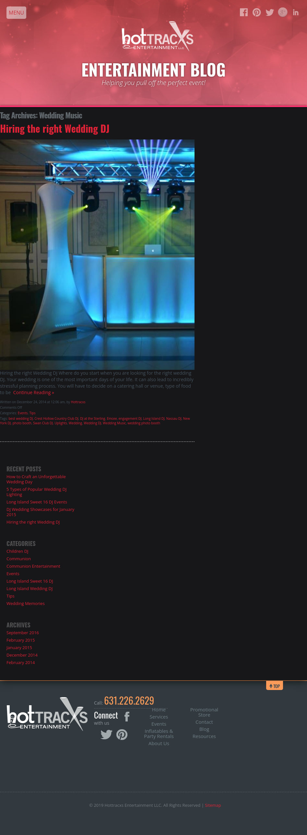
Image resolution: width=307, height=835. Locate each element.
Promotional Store (204, 712)
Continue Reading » (32, 392)
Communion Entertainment (33, 566)
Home (159, 709)
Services (159, 716)
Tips (33, 413)
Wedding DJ (92, 423)
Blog (204, 729)
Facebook (126, 716)
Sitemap (213, 805)
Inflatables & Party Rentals (159, 733)
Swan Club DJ (43, 423)
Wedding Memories (25, 603)
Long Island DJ (154, 418)
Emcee (112, 418)
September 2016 (22, 632)
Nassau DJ (174, 418)
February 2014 (20, 662)
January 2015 (19, 647)
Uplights (61, 423)
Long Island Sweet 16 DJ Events (36, 502)
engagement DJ (130, 418)
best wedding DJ (20, 418)
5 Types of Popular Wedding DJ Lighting (36, 491)
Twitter (106, 735)
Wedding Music (114, 423)
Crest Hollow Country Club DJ (56, 418)
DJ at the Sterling (92, 418)
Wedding (75, 423)
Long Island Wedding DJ (29, 588)
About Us (158, 743)
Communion (18, 559)
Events (23, 413)
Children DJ (17, 551)
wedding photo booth (143, 423)
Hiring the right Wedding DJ (55, 128)
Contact (204, 722)
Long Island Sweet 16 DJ (29, 581)
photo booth (22, 423)
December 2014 (22, 655)
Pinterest (121, 734)
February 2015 (20, 640)
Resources (204, 736)
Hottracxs (78, 402)
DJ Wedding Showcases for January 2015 (40, 511)
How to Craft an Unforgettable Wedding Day (36, 479)
